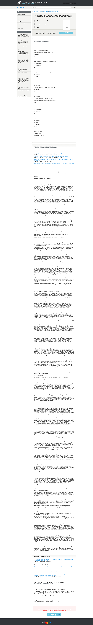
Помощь (19, 21)
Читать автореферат (51, 33)
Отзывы (19, 26)
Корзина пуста (71, 3)
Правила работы (21, 19)
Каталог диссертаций (38, 11)
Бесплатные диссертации (22, 23)
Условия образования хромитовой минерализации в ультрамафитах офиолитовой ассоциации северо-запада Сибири (23, 60)
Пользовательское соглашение (40, 619)
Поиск (19, 16)
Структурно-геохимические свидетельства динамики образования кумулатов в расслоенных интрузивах (53, 563)
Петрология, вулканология (53, 11)
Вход (18, 7)
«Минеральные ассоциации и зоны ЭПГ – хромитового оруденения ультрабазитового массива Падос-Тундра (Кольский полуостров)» (23, 80)
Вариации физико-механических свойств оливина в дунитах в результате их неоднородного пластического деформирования (23, 53)
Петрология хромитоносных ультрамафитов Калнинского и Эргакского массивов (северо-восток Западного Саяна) (23, 36)
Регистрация (22, 7)
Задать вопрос (20, 28)
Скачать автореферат (40, 33)
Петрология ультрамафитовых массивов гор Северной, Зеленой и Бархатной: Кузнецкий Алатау (51, 156)
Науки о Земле (45, 11)
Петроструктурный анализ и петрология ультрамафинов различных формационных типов (50, 153)
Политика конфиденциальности (52, 619)
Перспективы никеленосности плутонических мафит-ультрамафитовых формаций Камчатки (50, 571)
